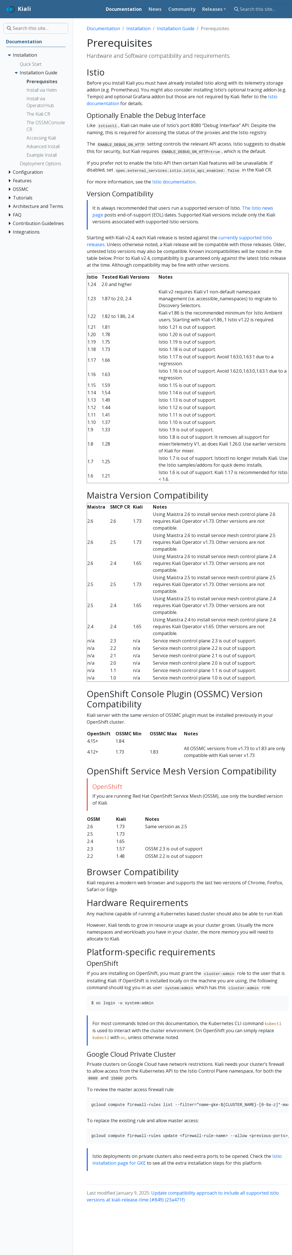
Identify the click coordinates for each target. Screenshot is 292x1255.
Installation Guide (175, 28)
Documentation (103, 28)
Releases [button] (212, 9)
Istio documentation (173, 182)
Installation (138, 28)
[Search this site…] (260, 9)
